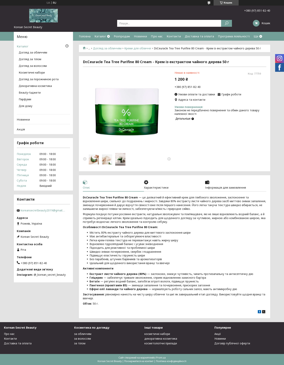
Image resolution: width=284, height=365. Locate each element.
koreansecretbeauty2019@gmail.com (43, 210)
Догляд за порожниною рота (39, 79)
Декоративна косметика (35, 86)
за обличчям (82, 334)
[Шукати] (226, 23)
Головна (85, 36)
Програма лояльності (234, 36)
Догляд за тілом (30, 59)
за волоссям (82, 338)
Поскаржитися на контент (138, 361)
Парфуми (25, 99)
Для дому (25, 106)
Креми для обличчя (137, 48)
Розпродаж (122, 36)
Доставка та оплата (199, 36)
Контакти (174, 36)
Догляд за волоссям (33, 66)
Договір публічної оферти (232, 343)
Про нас (157, 36)
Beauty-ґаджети (30, 92)
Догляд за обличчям (107, 48)
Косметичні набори (32, 72)
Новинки (140, 36)
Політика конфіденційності (171, 361)
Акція (21, 129)
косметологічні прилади (160, 343)
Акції (217, 334)
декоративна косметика (160, 338)
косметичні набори (157, 334)
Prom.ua (161, 357)
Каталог (100, 36)
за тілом (79, 343)
